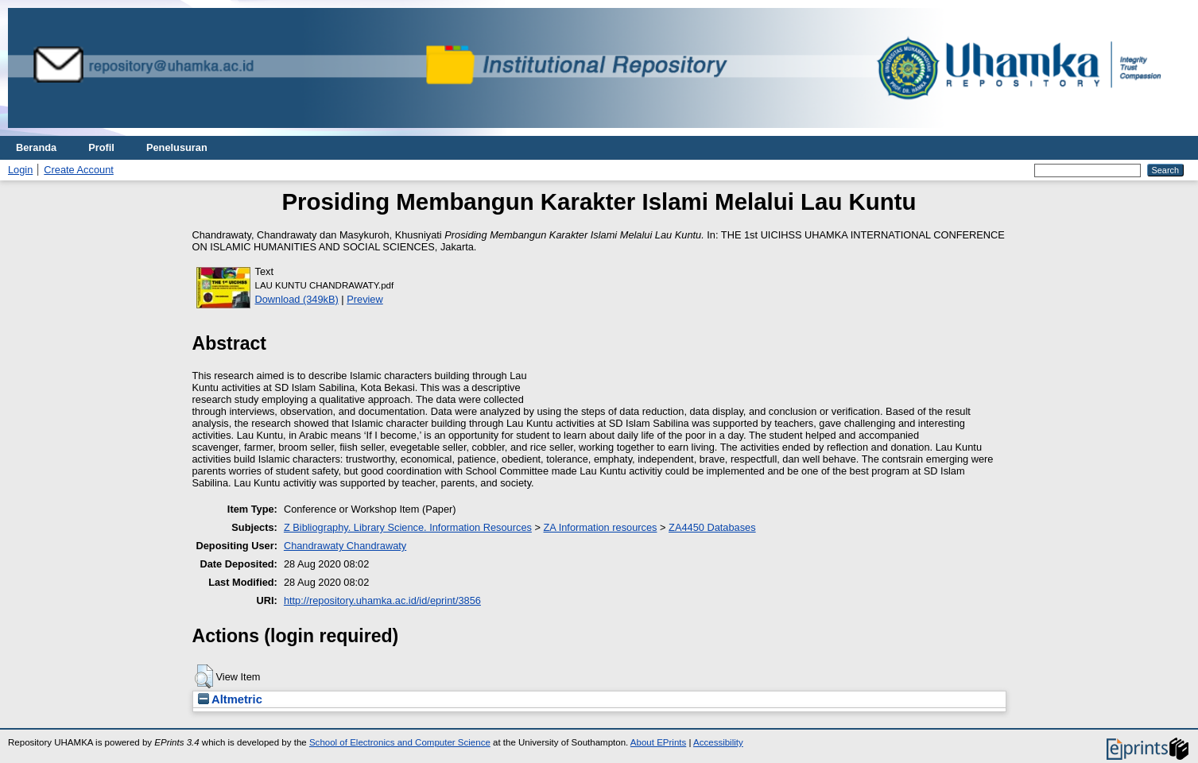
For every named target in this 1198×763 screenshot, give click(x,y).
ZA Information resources (600, 527)
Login (20, 170)
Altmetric (230, 699)
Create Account (79, 170)
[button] (204, 676)
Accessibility (718, 742)
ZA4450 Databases (712, 527)
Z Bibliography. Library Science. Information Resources (408, 527)
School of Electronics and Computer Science (399, 742)
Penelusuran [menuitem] (176, 147)
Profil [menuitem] (101, 147)
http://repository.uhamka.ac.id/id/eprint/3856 (382, 600)
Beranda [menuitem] (36, 147)
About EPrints (658, 742)
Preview (365, 299)
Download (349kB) (297, 299)
